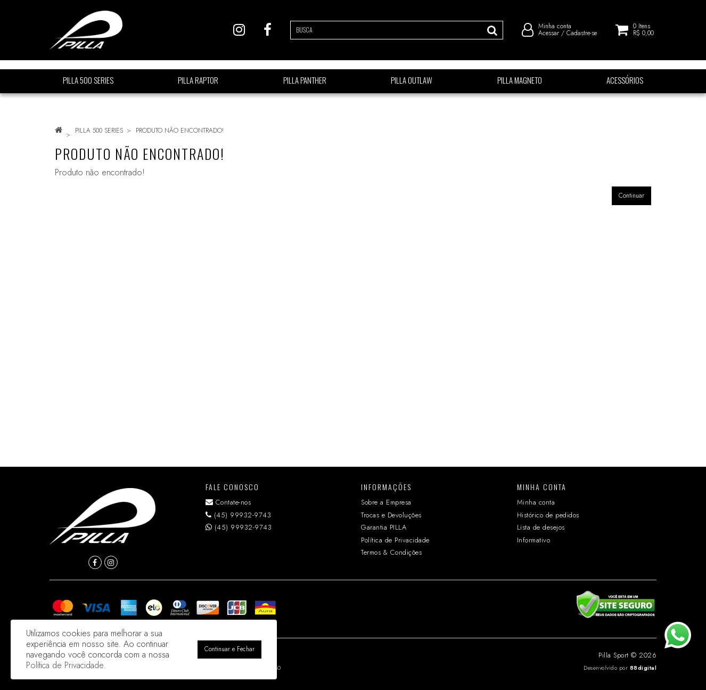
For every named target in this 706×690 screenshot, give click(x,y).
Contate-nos (228, 502)
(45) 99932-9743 (239, 515)
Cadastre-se (582, 37)
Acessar (548, 37)
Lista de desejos (541, 527)
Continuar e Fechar (229, 649)
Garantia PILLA (383, 527)
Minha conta (536, 502)
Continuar (631, 195)
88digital (643, 668)
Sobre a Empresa (386, 502)
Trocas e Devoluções (391, 515)
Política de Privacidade (395, 540)
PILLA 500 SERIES (99, 130)
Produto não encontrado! (180, 130)
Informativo (534, 540)
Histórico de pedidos (548, 515)
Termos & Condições (391, 552)
